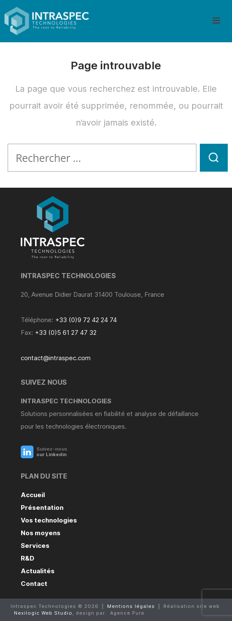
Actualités (38, 571)
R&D (27, 558)
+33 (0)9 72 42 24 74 (86, 320)
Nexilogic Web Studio (43, 613)
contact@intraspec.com (56, 358)
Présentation (42, 507)
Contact (34, 584)
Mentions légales (131, 606)
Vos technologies (49, 520)
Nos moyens (41, 533)
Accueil (33, 495)
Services (35, 546)
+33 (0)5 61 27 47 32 (66, 332)
